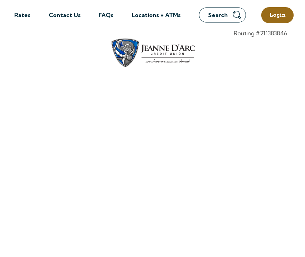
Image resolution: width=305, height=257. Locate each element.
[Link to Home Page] (152, 53)
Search (224, 15)
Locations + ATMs (156, 15)
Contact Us (65, 15)
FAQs (106, 15)
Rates (22, 15)
